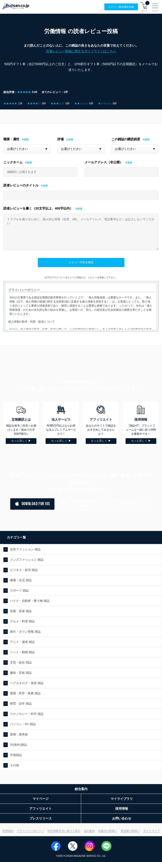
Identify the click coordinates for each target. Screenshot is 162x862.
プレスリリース (40, 818)
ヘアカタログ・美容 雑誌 (27, 683)
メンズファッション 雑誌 (27, 559)
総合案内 (81, 789)
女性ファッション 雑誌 (25, 549)
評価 (60, 139)
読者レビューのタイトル (21, 185)
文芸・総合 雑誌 (21, 662)
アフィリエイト (40, 808)
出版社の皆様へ (107, 831)
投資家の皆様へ (130, 831)
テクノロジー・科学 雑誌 (27, 714)
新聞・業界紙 (19, 734)
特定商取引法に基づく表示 (64, 831)
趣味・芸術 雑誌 (21, 672)
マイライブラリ (122, 799)
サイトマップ (151, 831)
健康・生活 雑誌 (21, 580)
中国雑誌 (16, 755)
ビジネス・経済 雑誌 (24, 570)
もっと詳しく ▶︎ (21, 440)
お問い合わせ (121, 818)
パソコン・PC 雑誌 (23, 724)
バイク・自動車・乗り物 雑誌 (29, 600)
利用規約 (8, 831)
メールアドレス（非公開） (104, 162)
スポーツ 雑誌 (19, 590)
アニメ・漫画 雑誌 (22, 642)
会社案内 (89, 831)
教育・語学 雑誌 (21, 703)
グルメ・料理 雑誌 (22, 621)
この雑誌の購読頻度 (125, 139)
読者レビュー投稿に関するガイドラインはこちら (81, 51)
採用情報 (121, 808)
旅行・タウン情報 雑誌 (25, 631)
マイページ (41, 799)
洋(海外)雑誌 (18, 744)
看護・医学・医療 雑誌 (25, 693)
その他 (14, 765)
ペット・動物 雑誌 (22, 652)
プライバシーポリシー (30, 831)
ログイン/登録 (121, 6)
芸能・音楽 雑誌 (21, 611)
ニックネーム (13, 162)
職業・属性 (11, 139)
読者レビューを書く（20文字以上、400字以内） (38, 208)
